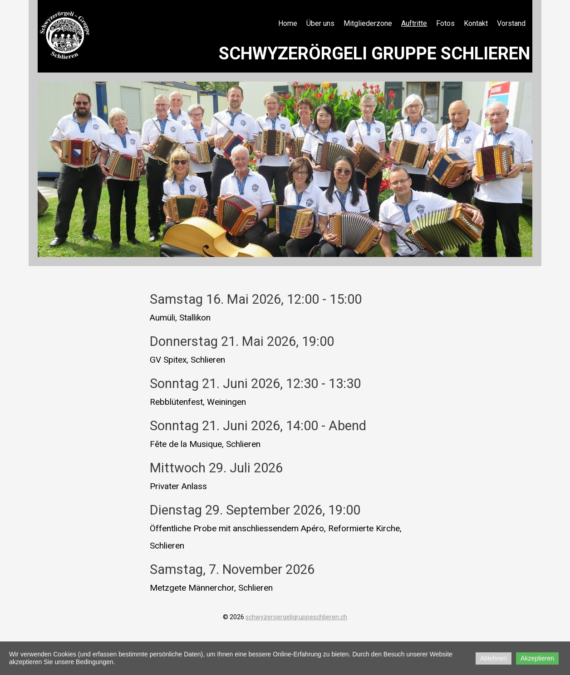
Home (287, 23)
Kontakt (476, 23)
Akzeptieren (537, 658)
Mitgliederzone (368, 23)
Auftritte (414, 23)
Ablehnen (493, 658)
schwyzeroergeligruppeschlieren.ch (296, 617)
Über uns (320, 23)
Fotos (445, 23)
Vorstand (511, 23)
